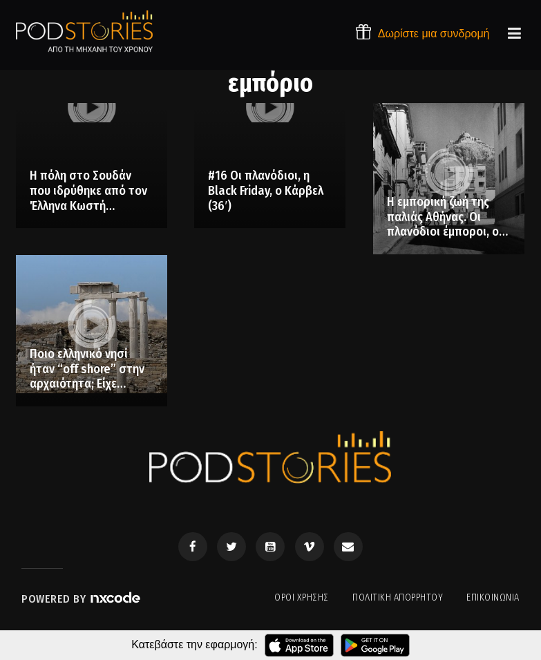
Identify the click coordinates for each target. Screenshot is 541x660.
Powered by (81, 598)
